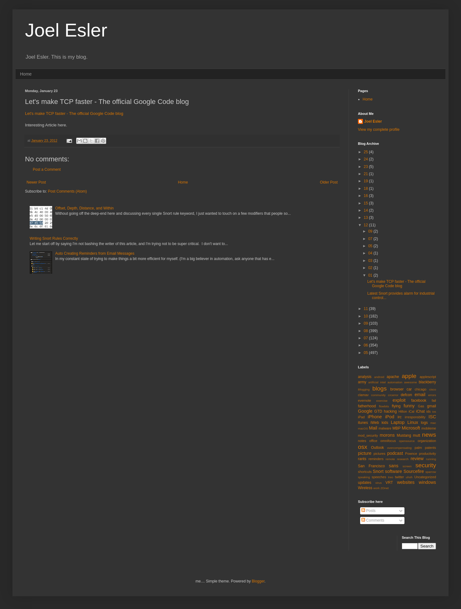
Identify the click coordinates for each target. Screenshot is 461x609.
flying (396, 406)
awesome (410, 382)
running (431, 459)
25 (366, 152)
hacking (390, 411)
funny (409, 405)
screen (407, 466)
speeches (379, 477)
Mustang (404, 435)
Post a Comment (47, 169)
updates (364, 482)
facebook (418, 400)
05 (371, 246)
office (373, 441)
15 (366, 203)
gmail (431, 406)
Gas (421, 406)
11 (366, 309)
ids (428, 411)
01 (371, 275)
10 (366, 316)
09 (371, 231)
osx (362, 447)
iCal (411, 411)
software (393, 471)
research (403, 459)
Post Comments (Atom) (67, 191)
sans (393, 465)
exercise (382, 400)
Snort (378, 471)
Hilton (403, 411)
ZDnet (384, 488)
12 (366, 225)
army (362, 382)
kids (385, 422)
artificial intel (377, 382)
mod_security (368, 435)
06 (366, 345)
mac (433, 423)
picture (364, 453)
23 (366, 167)
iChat (420, 411)
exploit (399, 400)
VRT (389, 482)
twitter (399, 477)
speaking (364, 477)
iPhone (375, 416)
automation (395, 382)
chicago (420, 389)
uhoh (409, 477)
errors (432, 395)
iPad (361, 417)
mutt (416, 435)
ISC (432, 416)
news (429, 434)
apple (409, 376)
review (417, 458)
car (409, 389)
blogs (379, 388)
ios (434, 411)
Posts (368, 510)
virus (378, 482)
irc (400, 417)
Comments (372, 520)
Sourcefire (414, 471)
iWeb (374, 422)
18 (366, 188)
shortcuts (365, 472)
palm (418, 447)
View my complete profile (378, 129)
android (379, 377)
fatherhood (367, 406)
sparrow (430, 472)
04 (371, 253)
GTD (378, 411)
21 (366, 174)
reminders (376, 459)
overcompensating (399, 447)
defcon (406, 395)
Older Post (329, 182)
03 (371, 260)
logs (424, 422)
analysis (364, 377)
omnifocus (388, 441)
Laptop (397, 422)
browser (397, 389)
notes (362, 441)
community (378, 395)
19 (366, 181)
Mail (373, 427)
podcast (395, 453)
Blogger (258, 581)
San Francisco (371, 466)
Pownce (411, 453)
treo (390, 477)
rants (362, 459)
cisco (432, 389)
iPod (389, 416)
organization (427, 441)
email (420, 394)
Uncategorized (425, 477)
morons (387, 435)
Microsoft (411, 427)
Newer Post (36, 182)
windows (427, 482)
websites (405, 482)
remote (390, 459)
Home (26, 73)
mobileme (428, 428)
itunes (363, 422)
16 (366, 196)
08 (366, 331)
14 (366, 210)
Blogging (363, 389)
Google (365, 411)
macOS (363, 428)
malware (385, 428)
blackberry (427, 382)
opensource (406, 441)
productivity (427, 453)
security (425, 465)
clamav (363, 395)
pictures (379, 453)
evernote (364, 400)
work (376, 488)
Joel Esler (66, 30)
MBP (396, 428)
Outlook (377, 447)
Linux (412, 422)
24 (366, 159)
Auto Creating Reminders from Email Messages (94, 253)
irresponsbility (415, 417)
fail (434, 400)
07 (371, 239)
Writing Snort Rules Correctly (54, 238)
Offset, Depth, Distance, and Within (84, 208)
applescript (428, 377)
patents (430, 447)
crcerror (393, 395)
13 (366, 217)
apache (393, 377)
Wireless (365, 488)
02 (371, 268)
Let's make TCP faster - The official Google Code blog (74, 113)
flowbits (384, 406)
